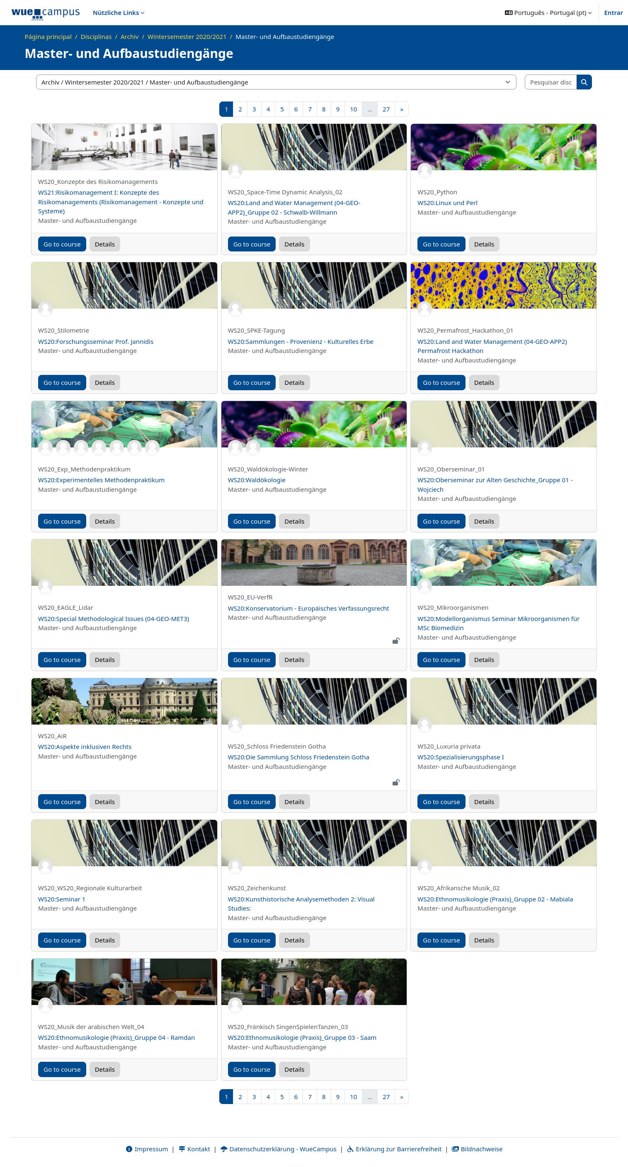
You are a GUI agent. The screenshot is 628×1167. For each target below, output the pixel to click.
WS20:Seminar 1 (61, 899)
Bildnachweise (476, 1149)
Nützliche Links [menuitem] (116, 12)
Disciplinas (96, 36)
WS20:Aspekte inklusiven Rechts (84, 746)
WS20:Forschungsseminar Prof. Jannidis (95, 341)
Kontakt (194, 1149)
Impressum (146, 1149)
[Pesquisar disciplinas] (551, 82)
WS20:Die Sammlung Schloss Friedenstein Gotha (298, 757)
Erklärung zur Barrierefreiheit (394, 1149)
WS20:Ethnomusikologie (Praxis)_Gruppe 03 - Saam (302, 1037)
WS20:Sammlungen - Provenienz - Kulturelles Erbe (300, 341)
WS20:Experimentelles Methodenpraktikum (101, 480)
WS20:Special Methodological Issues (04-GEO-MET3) (113, 618)
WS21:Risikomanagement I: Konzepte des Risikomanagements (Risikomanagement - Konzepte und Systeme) (121, 201)
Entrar (613, 12)
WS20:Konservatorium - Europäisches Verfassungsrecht (308, 608)
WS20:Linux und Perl (447, 202)
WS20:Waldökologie (257, 480)
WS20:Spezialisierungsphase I (460, 757)
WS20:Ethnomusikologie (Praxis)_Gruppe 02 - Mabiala (495, 899)
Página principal (48, 36)
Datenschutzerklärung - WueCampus (278, 1149)
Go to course (62, 244)
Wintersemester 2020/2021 (187, 36)
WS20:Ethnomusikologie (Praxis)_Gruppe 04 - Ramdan (116, 1037)
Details (105, 244)
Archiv (129, 36)
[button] (548, 12)
